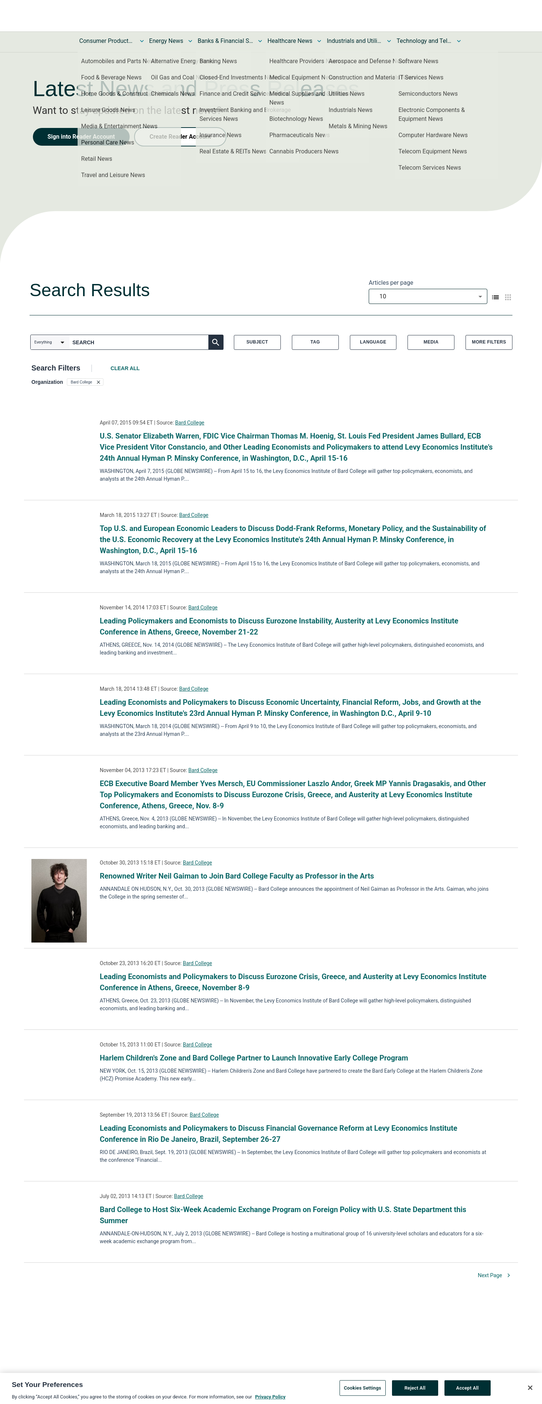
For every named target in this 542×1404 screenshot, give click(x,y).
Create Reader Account (180, 136)
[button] (85, 382)
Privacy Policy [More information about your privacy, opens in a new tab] (270, 1399)
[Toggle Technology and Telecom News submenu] (459, 41)
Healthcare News (290, 40)
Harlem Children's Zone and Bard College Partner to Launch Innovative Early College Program (254, 1057)
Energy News (166, 40)
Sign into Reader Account (81, 136)
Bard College (189, 423)
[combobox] (428, 296)
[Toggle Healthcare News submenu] (319, 41)
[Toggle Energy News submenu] (190, 41)
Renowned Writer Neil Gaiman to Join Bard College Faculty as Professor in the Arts (237, 876)
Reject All (415, 1390)
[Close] (530, 1390)
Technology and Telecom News (424, 40)
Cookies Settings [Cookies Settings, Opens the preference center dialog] (362, 1390)
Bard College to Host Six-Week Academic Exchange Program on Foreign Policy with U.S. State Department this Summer (283, 1215)
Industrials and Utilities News (354, 40)
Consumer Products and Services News (107, 40)
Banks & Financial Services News (225, 40)
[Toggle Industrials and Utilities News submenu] (389, 41)
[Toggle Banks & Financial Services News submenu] (260, 41)
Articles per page (391, 282)
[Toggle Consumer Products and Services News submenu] (142, 41)
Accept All (467, 1390)
